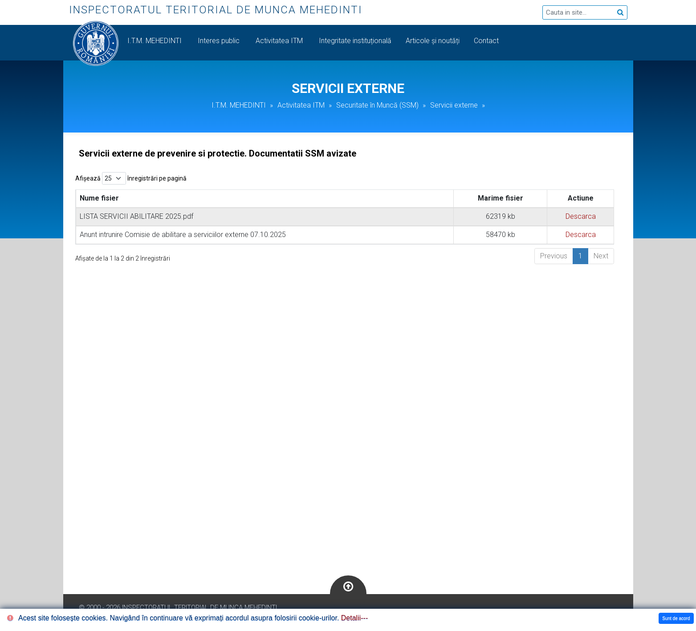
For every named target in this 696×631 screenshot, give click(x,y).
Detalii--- (354, 618)
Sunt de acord (676, 618)
